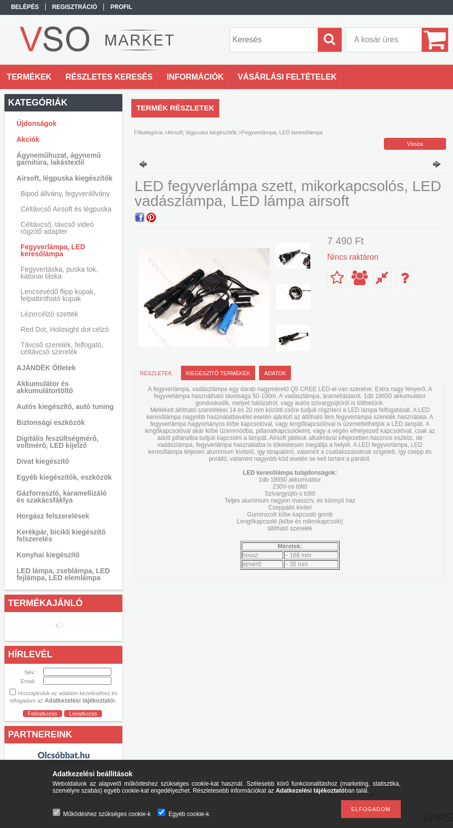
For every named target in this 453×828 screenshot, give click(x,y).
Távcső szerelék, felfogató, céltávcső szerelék (61, 348)
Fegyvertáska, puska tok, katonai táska (59, 272)
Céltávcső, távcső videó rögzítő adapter (56, 227)
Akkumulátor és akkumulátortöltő (44, 387)
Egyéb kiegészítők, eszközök (63, 477)
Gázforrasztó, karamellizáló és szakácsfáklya (61, 496)
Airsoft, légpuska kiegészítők (202, 132)
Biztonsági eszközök (50, 422)
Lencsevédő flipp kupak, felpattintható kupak (57, 295)
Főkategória (148, 132)
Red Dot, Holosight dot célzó (64, 329)
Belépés (25, 6)
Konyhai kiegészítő (48, 555)
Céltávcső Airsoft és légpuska (65, 209)
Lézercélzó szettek (49, 314)
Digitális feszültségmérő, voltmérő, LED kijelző (57, 441)
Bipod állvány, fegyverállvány (65, 194)
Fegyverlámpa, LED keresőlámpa (52, 250)
